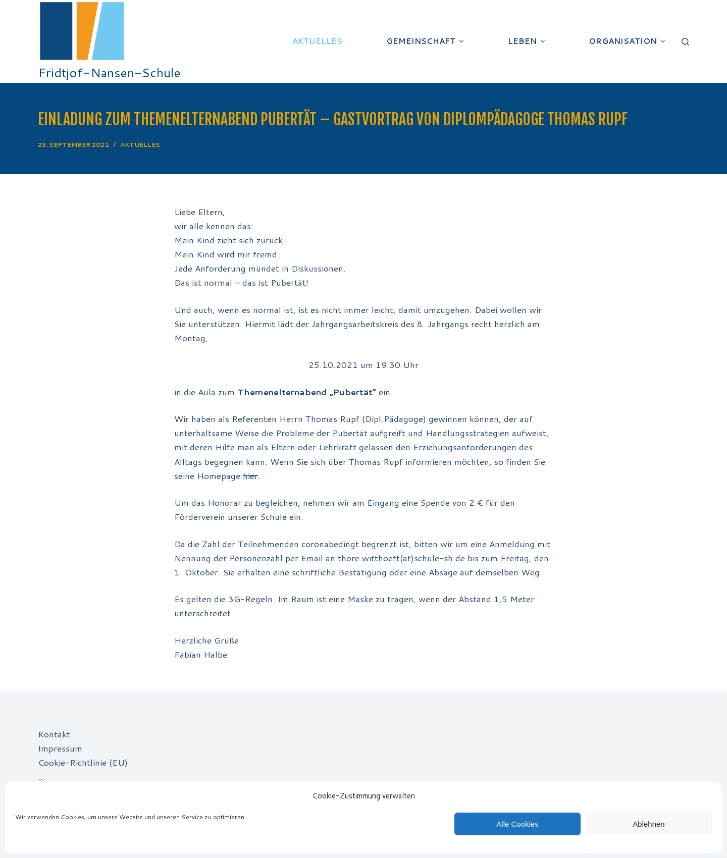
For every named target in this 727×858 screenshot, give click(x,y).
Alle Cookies (517, 824)
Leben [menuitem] (527, 41)
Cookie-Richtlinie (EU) (83, 762)
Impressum (60, 748)
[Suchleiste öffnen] (685, 41)
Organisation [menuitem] (628, 41)
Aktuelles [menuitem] (317, 41)
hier (250, 475)
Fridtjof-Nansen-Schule (109, 72)
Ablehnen (648, 824)
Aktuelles (140, 144)
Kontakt (54, 734)
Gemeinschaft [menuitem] (426, 41)
